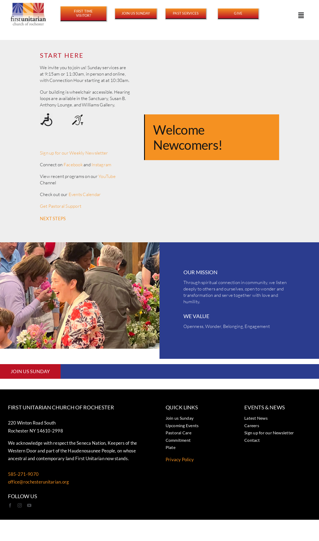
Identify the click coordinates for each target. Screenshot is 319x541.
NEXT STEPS (53, 220)
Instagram (101, 166)
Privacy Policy (180, 459)
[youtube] (29, 505)
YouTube (107, 177)
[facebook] (10, 505)
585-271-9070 (23, 474)
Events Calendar (85, 195)
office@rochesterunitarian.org (38, 482)
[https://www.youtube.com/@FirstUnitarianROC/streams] (186, 13)
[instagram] (20, 505)
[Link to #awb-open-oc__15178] (301, 15)
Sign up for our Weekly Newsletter (74, 154)
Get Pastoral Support (60, 207)
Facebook (73, 166)
